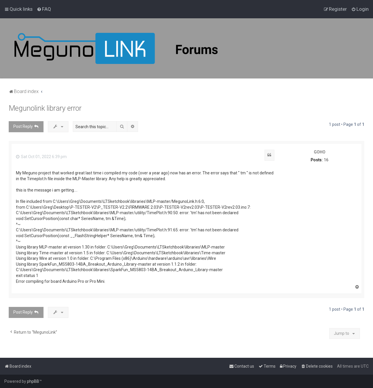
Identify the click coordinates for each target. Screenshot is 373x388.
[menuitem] (44, 9)
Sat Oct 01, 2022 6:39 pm (41, 156)
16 (326, 160)
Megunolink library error (45, 108)
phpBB (33, 381)
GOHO (319, 152)
